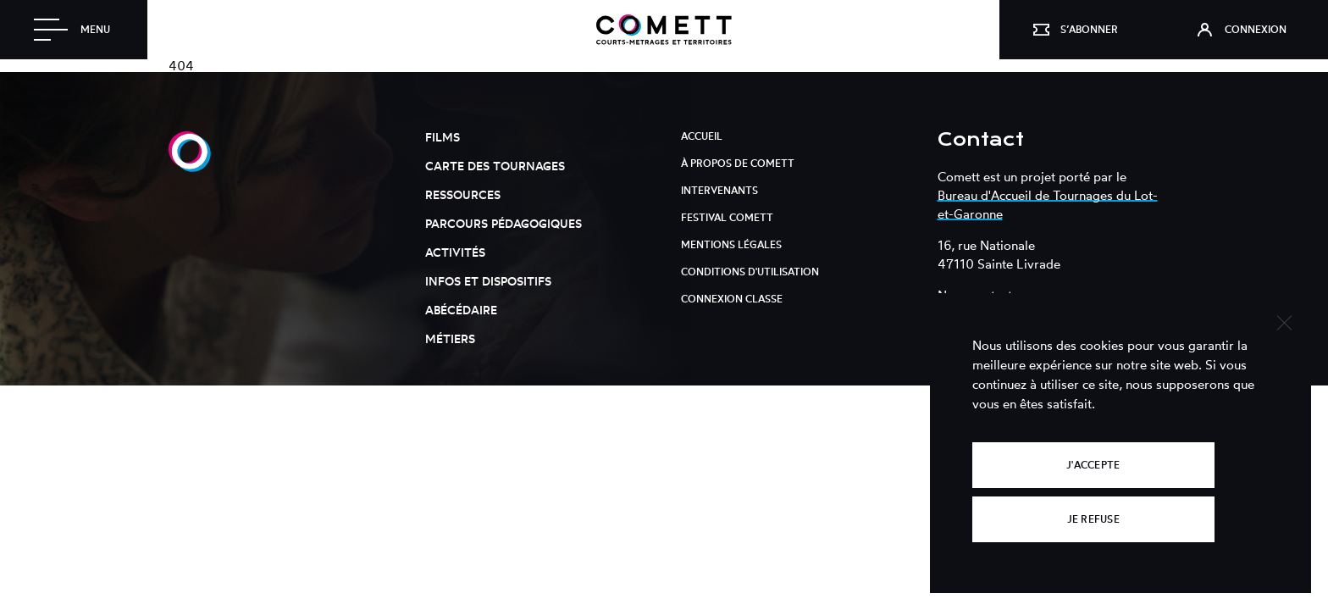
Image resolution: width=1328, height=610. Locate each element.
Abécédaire (461, 309)
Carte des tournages (495, 165)
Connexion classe (732, 298)
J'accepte (1093, 464)
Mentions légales (731, 244)
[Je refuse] (1283, 320)
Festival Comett (727, 217)
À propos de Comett (737, 163)
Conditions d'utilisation (750, 271)
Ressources (463, 194)
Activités (455, 252)
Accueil (701, 136)
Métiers (450, 338)
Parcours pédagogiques (503, 223)
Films (442, 137)
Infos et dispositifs (488, 281)
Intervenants (719, 190)
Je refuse (1093, 519)
